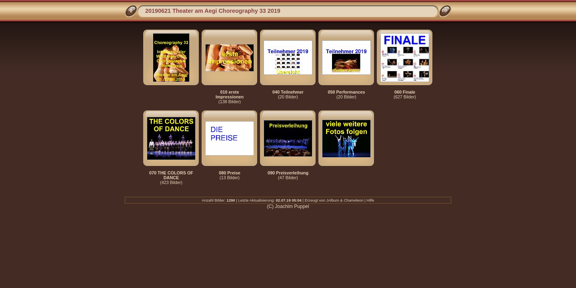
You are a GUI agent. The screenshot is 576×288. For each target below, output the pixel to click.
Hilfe (370, 200)
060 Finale (404, 92)
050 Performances (346, 92)
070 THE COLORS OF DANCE (171, 175)
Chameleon (353, 200)
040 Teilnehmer (288, 92)
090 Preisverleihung (288, 172)
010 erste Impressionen (230, 94)
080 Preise (229, 172)
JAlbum (332, 200)
